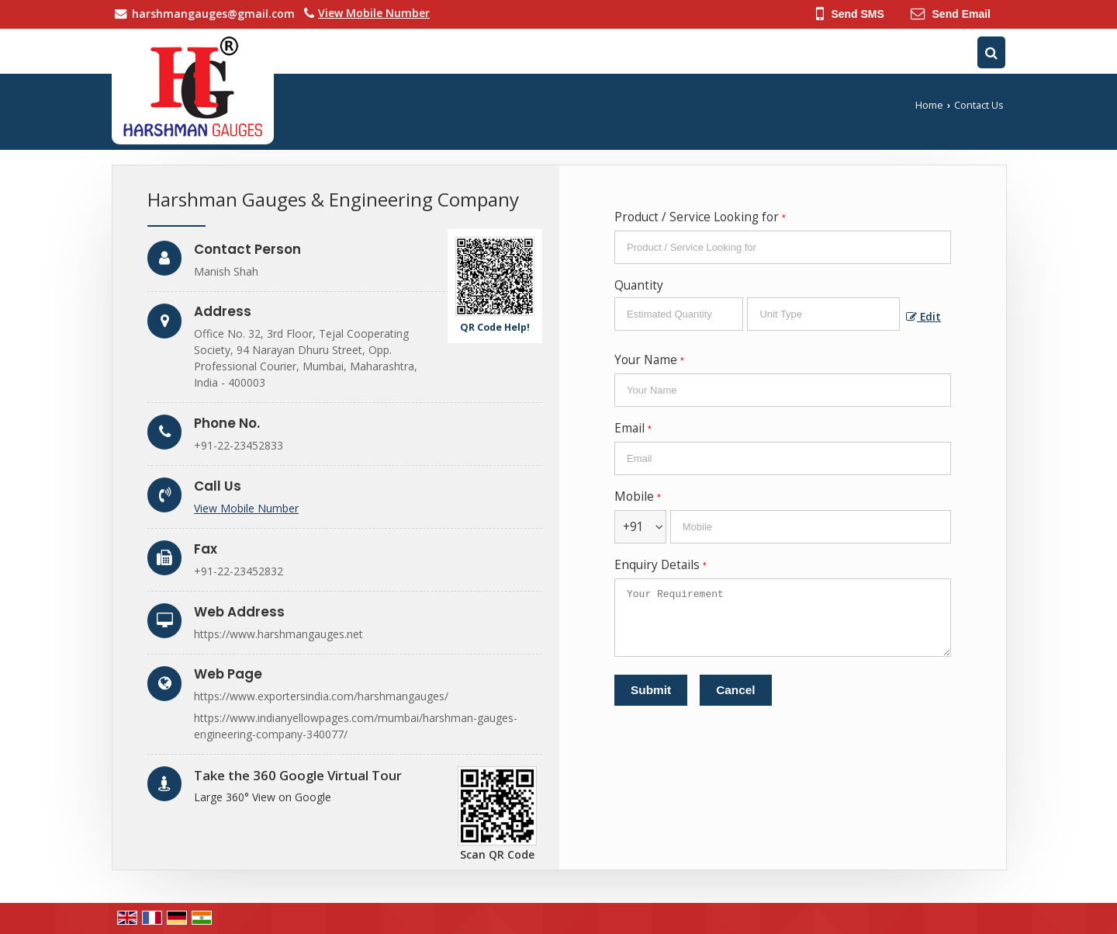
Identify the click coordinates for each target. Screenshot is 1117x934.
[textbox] (823, 314)
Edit (923, 316)
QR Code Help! (495, 327)
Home (929, 105)
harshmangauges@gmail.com (213, 13)
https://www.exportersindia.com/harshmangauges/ (321, 696)
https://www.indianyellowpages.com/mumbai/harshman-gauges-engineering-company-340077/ (355, 725)
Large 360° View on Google (262, 797)
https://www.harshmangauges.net (278, 634)
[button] (374, 12)
